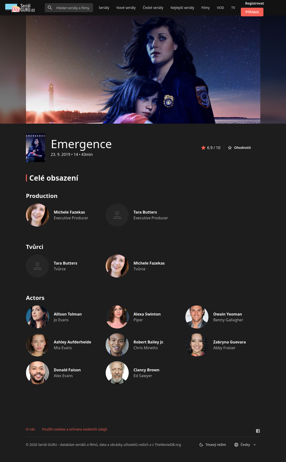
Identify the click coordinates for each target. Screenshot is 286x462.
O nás (30, 429)
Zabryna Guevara (229, 342)
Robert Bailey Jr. (149, 342)
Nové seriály (126, 7)
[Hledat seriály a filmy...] (69, 7)
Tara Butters (145, 212)
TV (233, 7)
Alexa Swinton (147, 314)
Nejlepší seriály (182, 7)
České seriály (153, 7)
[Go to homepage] (21, 7)
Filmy (205, 7)
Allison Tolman (68, 314)
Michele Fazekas (69, 212)
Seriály (104, 7)
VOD (220, 7)
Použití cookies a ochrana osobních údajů (74, 429)
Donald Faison (67, 370)
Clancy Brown (146, 370)
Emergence (81, 144)
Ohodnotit (239, 147)
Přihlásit (252, 12)
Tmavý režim (212, 444)
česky (245, 444)
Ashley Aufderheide (72, 342)
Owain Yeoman (227, 314)
